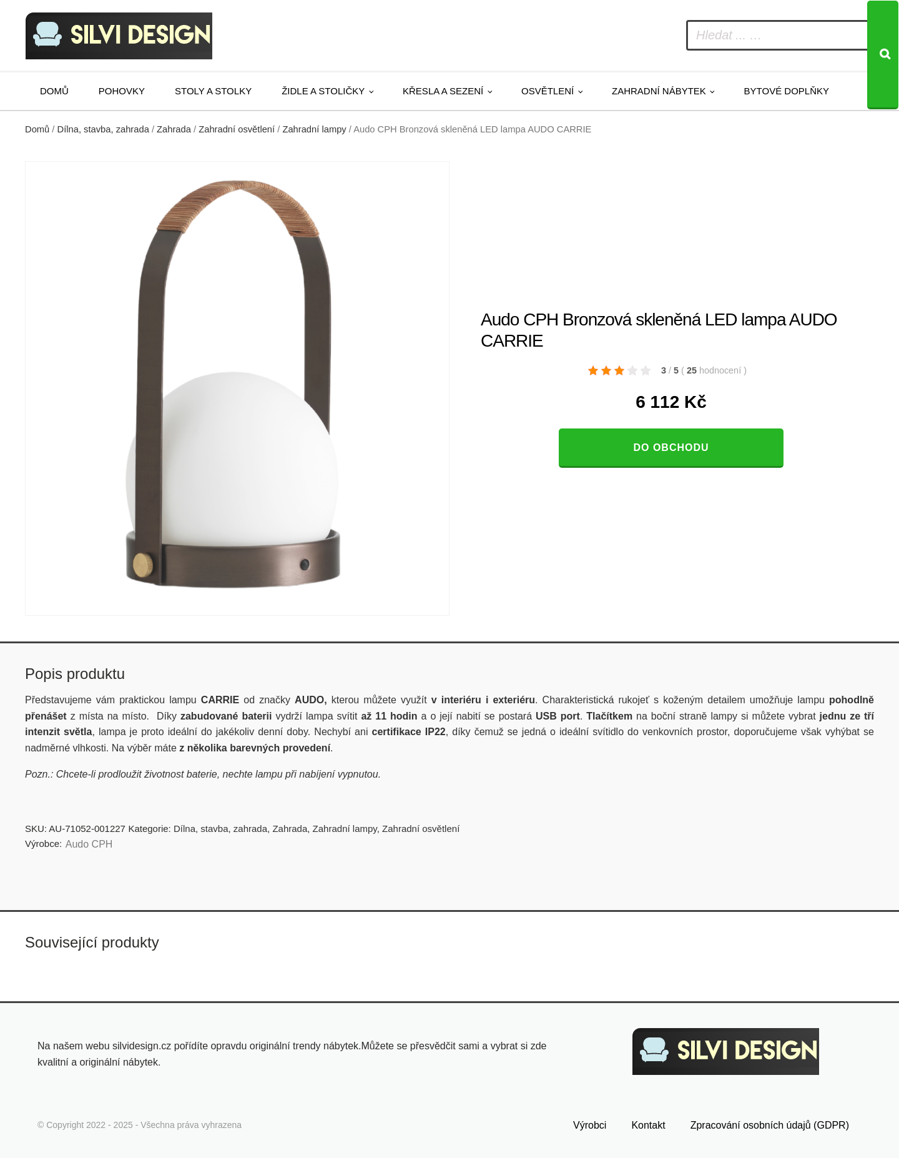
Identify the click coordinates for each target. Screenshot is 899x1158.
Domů (54, 91)
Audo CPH (89, 844)
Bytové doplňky (786, 91)
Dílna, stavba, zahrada (103, 129)
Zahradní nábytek (659, 91)
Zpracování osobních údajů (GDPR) (769, 1125)
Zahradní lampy (314, 129)
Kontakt (648, 1125)
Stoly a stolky (213, 91)
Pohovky (122, 91)
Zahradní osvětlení (237, 129)
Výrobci (589, 1125)
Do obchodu (671, 447)
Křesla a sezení (443, 91)
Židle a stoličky (323, 91)
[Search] (882, 55)
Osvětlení (547, 91)
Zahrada (174, 129)
